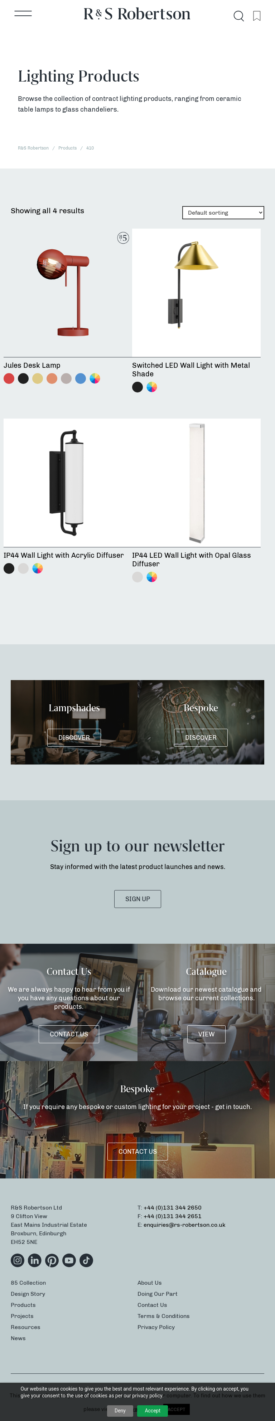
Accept (152, 1410)
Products (23, 1305)
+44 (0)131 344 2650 (173, 1207)
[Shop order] (223, 212)
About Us (150, 1282)
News (18, 1338)
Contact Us (69, 1034)
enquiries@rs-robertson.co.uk (185, 1224)
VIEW (206, 1034)
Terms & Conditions (164, 1316)
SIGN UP (137, 899)
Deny (120, 1410)
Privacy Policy (156, 1327)
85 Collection (28, 1282)
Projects (22, 1316)
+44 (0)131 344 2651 (173, 1216)
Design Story (28, 1293)
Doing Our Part (158, 1293)
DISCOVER (74, 738)
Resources (25, 1327)
